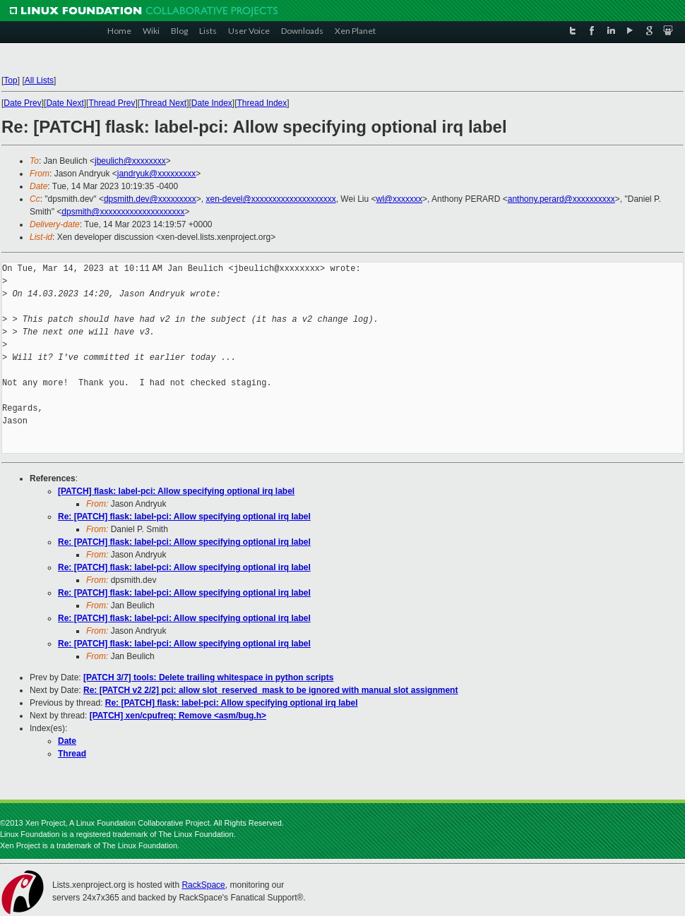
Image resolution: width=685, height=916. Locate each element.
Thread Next (163, 103)
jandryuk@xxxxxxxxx (156, 174)
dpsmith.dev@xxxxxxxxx (150, 199)
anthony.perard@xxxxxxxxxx (561, 199)
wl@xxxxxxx (399, 199)
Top (10, 80)
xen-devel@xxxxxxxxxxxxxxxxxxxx (270, 199)
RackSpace (203, 885)
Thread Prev (111, 103)
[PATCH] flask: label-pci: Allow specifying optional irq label (176, 491)
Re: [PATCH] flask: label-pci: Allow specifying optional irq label (184, 517)
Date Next (64, 103)
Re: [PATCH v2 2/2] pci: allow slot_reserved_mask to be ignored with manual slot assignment (270, 690)
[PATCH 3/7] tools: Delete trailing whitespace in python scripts (208, 677)
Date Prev (22, 103)
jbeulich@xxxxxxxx (130, 161)
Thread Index (262, 103)
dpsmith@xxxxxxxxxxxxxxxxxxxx (122, 212)
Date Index (211, 103)
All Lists (39, 80)
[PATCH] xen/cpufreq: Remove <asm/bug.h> (178, 716)
